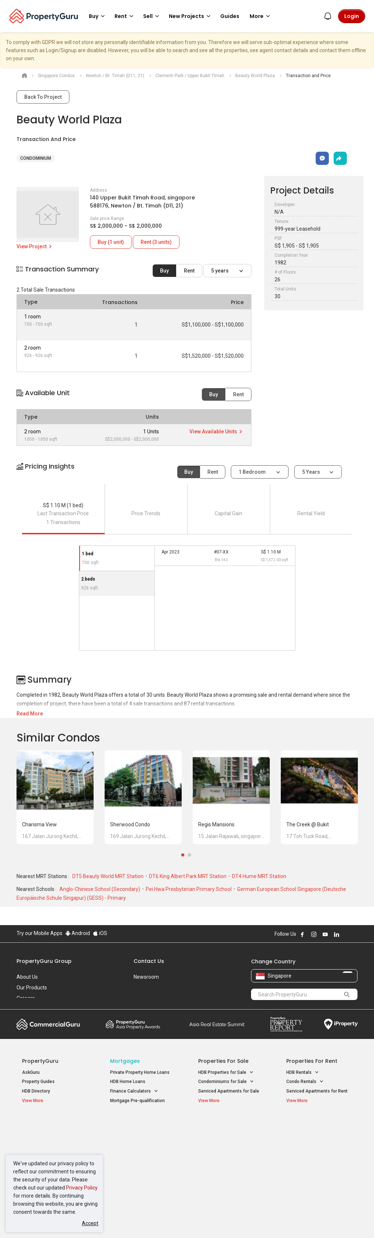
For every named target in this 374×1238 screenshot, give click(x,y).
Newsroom (146, 977)
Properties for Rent (311, 1061)
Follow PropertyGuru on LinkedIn (336, 934)
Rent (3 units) (156, 242)
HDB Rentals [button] (302, 1072)
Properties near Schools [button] (226, 1153)
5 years (220, 271)
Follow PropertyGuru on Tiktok (355, 934)
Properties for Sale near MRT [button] (139, 1148)
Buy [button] (98, 16)
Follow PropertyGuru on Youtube (325, 934)
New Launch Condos (43, 1135)
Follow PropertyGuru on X (346, 934)
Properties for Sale (223, 1061)
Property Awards (133, 1024)
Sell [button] (152, 16)
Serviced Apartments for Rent (317, 1091)
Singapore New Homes (52, 1124)
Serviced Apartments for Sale (228, 1091)
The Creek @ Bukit (307, 824)
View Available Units (216, 431)
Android (77, 933)
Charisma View (39, 824)
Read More (30, 714)
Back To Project (43, 97)
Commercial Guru (48, 1024)
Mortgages (125, 1061)
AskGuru (31, 1072)
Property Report (286, 1024)
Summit (217, 1024)
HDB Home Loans (127, 1081)
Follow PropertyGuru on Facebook (302, 934)
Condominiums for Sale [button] (226, 1082)
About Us (27, 977)
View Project (35, 246)
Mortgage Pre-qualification (137, 1100)
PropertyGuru (40, 1061)
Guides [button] (229, 16)
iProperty (341, 1024)
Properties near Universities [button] (230, 1144)
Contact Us (149, 961)
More (261, 16)
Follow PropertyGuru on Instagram (313, 934)
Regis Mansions (216, 824)
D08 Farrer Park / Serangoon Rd (318, 1177)
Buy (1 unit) (111, 242)
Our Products (32, 987)
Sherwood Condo (130, 824)
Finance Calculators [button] (134, 1091)
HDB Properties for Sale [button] (226, 1072)
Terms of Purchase (186, 1221)
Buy (164, 271)
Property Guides (38, 1081)
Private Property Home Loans (140, 1072)
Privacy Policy (82, 1188)
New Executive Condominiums (53, 1145)
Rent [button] (125, 16)
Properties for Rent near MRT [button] (140, 1165)
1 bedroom (253, 472)
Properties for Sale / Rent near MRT (137, 1128)
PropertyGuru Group (44, 961)
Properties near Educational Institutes (227, 1128)
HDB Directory (36, 1091)
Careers (26, 998)
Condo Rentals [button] (305, 1082)
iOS (100, 933)
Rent (189, 271)
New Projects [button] (191, 16)
